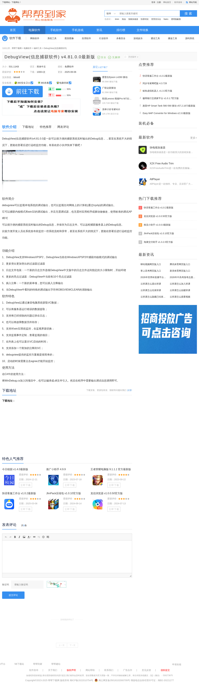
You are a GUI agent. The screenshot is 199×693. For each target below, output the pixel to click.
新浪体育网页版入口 (180, 270)
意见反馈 (146, 670)
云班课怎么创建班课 (180, 290)
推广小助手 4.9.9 (56, 469)
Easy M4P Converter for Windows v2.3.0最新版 (165, 113)
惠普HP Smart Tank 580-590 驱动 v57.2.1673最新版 (167, 105)
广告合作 (127, 670)
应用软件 (86, 38)
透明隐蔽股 (176, 19)
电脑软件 (34, 30)
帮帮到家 (37, 664)
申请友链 (176, 664)
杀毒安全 (120, 38)
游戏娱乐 (138, 38)
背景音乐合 (156, 19)
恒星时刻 (144, 19)
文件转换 (142, 30)
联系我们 (108, 670)
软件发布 (178, 2)
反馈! (129, 390)
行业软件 (103, 38)
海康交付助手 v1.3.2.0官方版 (156, 242)
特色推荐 (45, 126)
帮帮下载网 (17, 48)
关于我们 (52, 670)
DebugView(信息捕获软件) (55, 48)
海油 (124, 19)
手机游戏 (77, 30)
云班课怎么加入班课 (180, 283)
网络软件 (34, 38)
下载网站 (6, 2)
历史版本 (131, 57)
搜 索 (188, 13)
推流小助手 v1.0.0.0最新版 (155, 225)
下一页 (72, 645)
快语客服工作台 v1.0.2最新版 (19, 493)
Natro (166, 19)
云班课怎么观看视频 (180, 296)
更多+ (193, 137)
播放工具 (172, 38)
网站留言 (167, 2)
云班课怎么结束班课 (151, 290)
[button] (6, 537)
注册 (159, 2)
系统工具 (52, 38)
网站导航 (193, 2)
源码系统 (189, 38)
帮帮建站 (55, 664)
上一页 (61, 645)
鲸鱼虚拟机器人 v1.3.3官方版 (155, 90)
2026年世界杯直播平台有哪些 (156, 277)
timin (117, 19)
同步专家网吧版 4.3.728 (153, 83)
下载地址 (28, 126)
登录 (153, 2)
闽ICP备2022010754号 (81, 680)
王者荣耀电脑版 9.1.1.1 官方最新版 (110, 469)
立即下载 (25, 485)
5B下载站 (19, 664)
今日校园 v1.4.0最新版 (15, 469)
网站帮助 (90, 670)
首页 (13, 30)
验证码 (5, 584)
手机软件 (56, 30)
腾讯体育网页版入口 (180, 264)
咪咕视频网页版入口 (151, 264)
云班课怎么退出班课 (151, 283)
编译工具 (38, 48)
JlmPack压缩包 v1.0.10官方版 (63, 493)
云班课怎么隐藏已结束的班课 (155, 296)
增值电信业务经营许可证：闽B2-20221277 (152, 680)
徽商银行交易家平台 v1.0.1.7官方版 (159, 98)
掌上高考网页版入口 (151, 270)
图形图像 (69, 38)
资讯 (99, 30)
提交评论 (13, 595)
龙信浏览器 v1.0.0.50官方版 (106, 493)
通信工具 (155, 38)
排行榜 (120, 30)
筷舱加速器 (133, 19)
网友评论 (63, 126)
